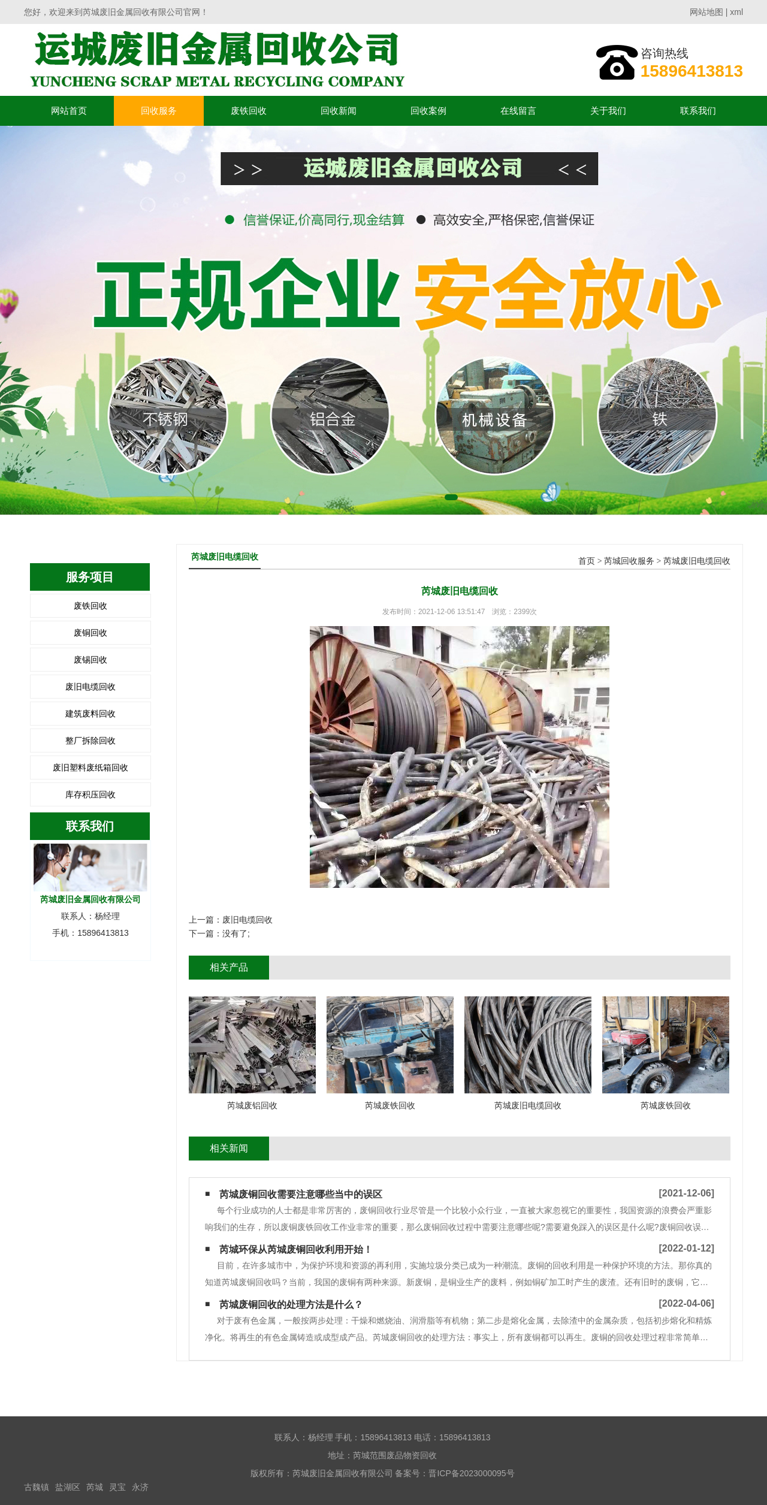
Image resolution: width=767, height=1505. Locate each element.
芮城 (94, 1487)
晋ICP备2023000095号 (471, 1473)
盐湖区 (67, 1487)
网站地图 (706, 12)
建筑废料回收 (90, 713)
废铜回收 (90, 632)
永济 (140, 1487)
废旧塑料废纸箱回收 (90, 767)
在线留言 (518, 110)
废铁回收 (249, 110)
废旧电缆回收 (90, 686)
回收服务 (159, 110)
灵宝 (117, 1487)
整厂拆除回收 (90, 740)
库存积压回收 (90, 794)
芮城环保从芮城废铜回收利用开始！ (296, 1249)
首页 (586, 561)
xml (736, 12)
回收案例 (428, 110)
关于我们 (608, 110)
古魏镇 (36, 1487)
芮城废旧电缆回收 (696, 561)
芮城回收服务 (629, 561)
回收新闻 (339, 110)
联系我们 (698, 110)
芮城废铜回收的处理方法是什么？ (291, 1305)
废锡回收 (90, 659)
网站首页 (69, 110)
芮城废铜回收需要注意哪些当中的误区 (300, 1194)
